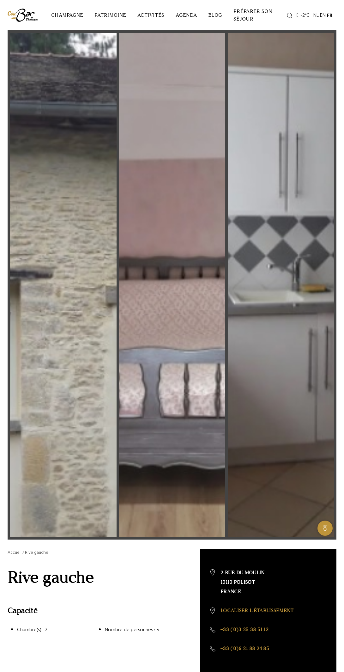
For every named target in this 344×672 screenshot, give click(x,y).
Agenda (186, 15)
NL (316, 15)
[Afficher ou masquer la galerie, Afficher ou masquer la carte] (325, 528)
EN (323, 15)
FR (330, 15)
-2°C (303, 15)
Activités (150, 15)
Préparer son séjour (252, 15)
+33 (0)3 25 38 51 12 (244, 629)
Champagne (67, 15)
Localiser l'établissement (257, 610)
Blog (215, 15)
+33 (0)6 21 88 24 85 (244, 648)
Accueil (14, 552)
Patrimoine (110, 15)
